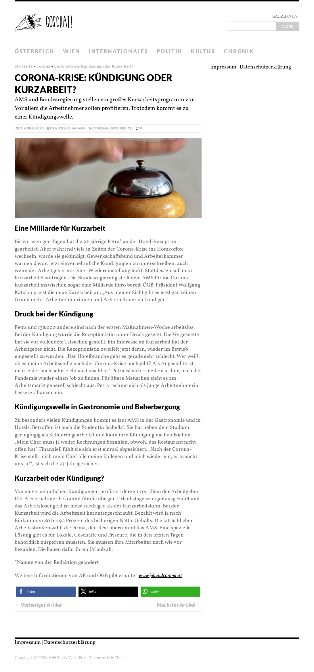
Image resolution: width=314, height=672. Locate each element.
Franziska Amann (67, 128)
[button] (46, 592)
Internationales (118, 51)
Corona (100, 128)
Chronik (239, 51)
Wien (71, 51)
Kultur (203, 51)
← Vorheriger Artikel (39, 605)
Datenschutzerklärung (265, 67)
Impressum (223, 67)
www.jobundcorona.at (160, 575)
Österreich (34, 51)
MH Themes (117, 657)
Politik (169, 51)
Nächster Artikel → (179, 605)
